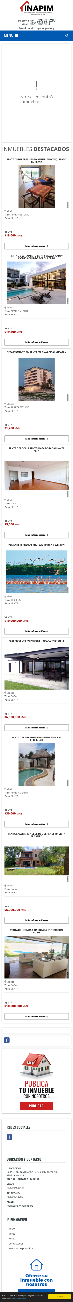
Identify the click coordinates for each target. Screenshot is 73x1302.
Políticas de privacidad (21, 1248)
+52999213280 (45, 20)
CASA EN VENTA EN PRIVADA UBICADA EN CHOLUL (36, 641)
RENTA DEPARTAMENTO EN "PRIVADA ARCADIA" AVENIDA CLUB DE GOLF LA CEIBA (36, 257)
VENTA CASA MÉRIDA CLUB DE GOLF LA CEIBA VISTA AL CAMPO (36, 835)
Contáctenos (16, 1243)
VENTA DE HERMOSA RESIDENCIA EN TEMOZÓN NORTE (36, 931)
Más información (19, 1299)
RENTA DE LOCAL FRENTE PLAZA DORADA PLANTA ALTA (36, 449)
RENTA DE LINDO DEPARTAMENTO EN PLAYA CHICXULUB (36, 738)
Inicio (12, 1228)
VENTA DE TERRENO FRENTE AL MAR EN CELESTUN (36, 544)
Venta (12, 1233)
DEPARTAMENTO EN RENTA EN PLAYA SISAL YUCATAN (36, 352)
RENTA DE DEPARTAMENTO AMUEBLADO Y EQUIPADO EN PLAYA (36, 160)
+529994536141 (41, 23)
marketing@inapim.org (20, 1205)
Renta (12, 1238)
